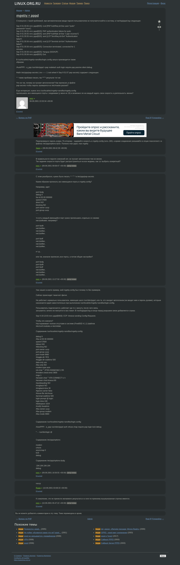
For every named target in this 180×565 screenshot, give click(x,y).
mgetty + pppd (27, 15)
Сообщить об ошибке (21, 558)
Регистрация (153, 3)
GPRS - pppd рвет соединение (114, 533)
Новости (48, 3)
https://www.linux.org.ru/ (22, 560)
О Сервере (18, 556)
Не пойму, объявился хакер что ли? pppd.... (42, 533)
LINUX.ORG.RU (28, 3)
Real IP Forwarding (153, 118)
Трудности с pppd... (32, 529)
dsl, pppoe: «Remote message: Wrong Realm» (120, 529)
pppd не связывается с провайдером (39, 536)
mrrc (31, 98)
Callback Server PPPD (110, 543)
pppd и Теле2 (106, 536)
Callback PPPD (107, 540)
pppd (26, 543)
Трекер (79, 3)
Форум (72, 3)
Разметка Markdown (44, 556)
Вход (163, 3)
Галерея (57, 3)
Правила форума (29, 556)
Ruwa (38, 488)
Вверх (163, 556)
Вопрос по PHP (25, 118)
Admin (27, 11)
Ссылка (19, 111)
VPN (26, 540)
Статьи (65, 3)
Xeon (38, 148)
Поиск (86, 3)
